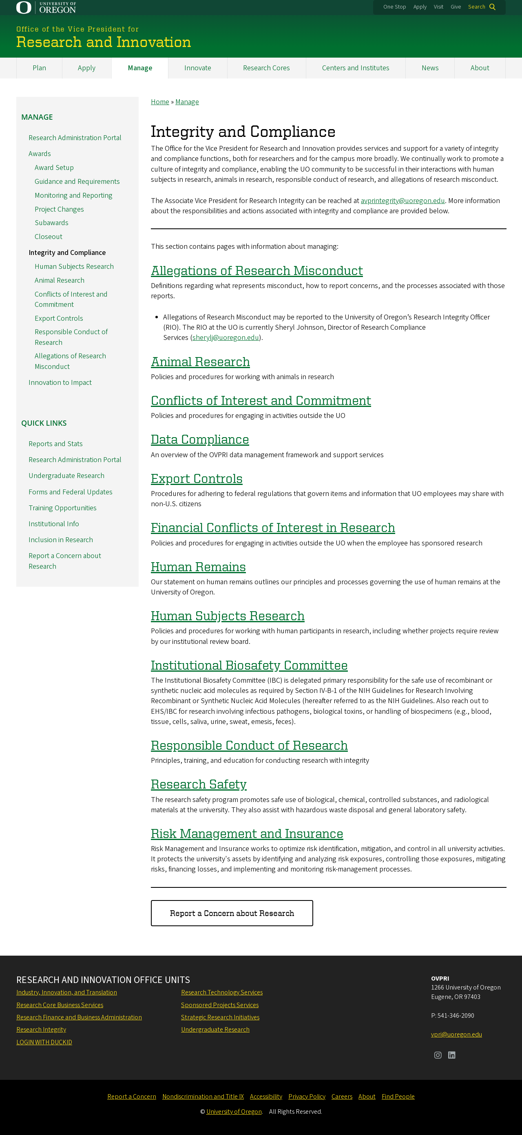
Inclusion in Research (61, 540)
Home (160, 102)
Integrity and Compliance (67, 253)
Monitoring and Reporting (74, 195)
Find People (398, 1096)
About (480, 68)
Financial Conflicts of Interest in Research (273, 527)
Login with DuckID (44, 1042)
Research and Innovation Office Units (103, 980)
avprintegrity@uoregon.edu (403, 201)
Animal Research (200, 361)
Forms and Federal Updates (71, 492)
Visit (438, 7)
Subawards (52, 223)
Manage (140, 68)
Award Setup (54, 168)
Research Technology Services (222, 992)
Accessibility (266, 1096)
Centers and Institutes (355, 68)
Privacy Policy (306, 1096)
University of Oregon (234, 1111)
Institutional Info (54, 524)
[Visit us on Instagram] (438, 1056)
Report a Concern (131, 1096)
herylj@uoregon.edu (227, 338)
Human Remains (198, 566)
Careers (342, 1096)
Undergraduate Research (66, 476)
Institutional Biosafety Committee (249, 664)
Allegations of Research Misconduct (257, 270)
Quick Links (43, 422)
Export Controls (197, 478)
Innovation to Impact (60, 382)
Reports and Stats (56, 444)
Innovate (197, 68)
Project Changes (59, 209)
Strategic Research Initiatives (220, 1017)
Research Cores (266, 68)
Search (476, 7)
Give (456, 7)
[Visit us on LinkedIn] (452, 1056)
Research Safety (199, 784)
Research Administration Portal (75, 138)
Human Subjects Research (228, 615)
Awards (40, 154)
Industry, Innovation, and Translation (66, 992)
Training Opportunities (63, 508)
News (430, 68)
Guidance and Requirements (77, 182)
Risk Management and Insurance (247, 833)
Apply (420, 7)
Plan (39, 68)
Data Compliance (200, 439)
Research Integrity (41, 1029)
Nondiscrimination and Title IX (203, 1096)
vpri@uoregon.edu (456, 1034)
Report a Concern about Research (232, 913)
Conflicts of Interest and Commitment (261, 400)
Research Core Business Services (59, 1005)
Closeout (48, 237)
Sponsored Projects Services (220, 1005)
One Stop (394, 7)
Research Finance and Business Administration (79, 1017)
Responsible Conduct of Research (249, 745)
